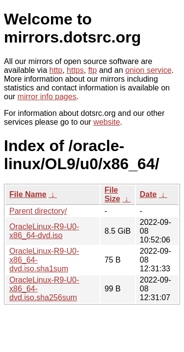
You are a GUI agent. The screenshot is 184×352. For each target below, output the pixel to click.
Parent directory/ (38, 211)
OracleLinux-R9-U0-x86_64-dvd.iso (44, 231)
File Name (28, 194)
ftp (92, 70)
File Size (112, 194)
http (56, 70)
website (106, 122)
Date (148, 194)
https (75, 70)
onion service (148, 70)
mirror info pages (47, 96)
